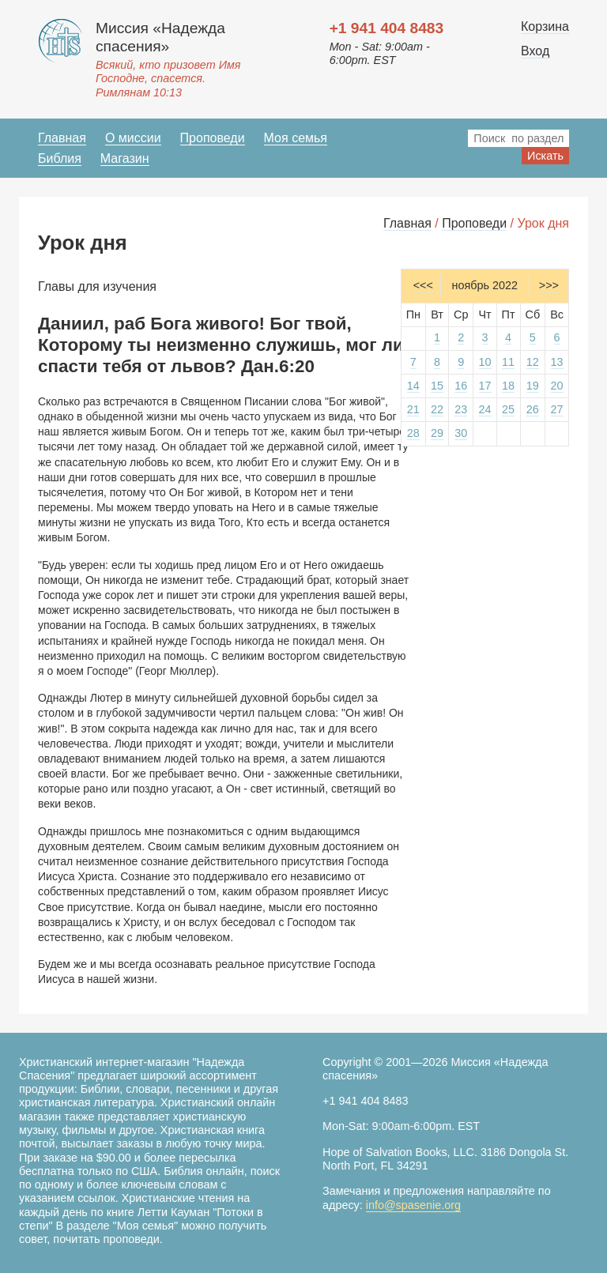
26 (532, 409)
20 (557, 385)
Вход (535, 51)
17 (485, 385)
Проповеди (212, 138)
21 (413, 409)
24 (485, 409)
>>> (549, 285)
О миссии (133, 138)
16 (460, 385)
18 (508, 385)
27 (557, 409)
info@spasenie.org (413, 1205)
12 (532, 362)
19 (532, 385)
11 (508, 362)
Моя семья (295, 138)
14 (413, 385)
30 (460, 433)
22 (437, 409)
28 (413, 433)
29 (437, 433)
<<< (423, 285)
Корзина (545, 26)
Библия (59, 158)
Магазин (124, 158)
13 (557, 362)
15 (437, 385)
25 (508, 409)
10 (485, 362)
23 (460, 409)
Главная (62, 138)
